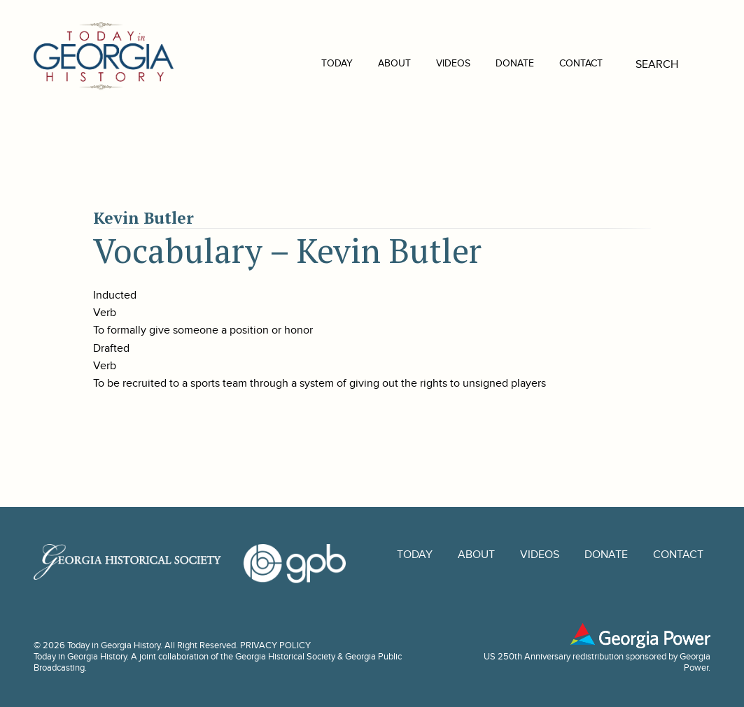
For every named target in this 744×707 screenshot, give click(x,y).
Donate (494, 63)
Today (316, 63)
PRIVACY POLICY (275, 645)
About (373, 63)
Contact (560, 63)
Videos (432, 63)
